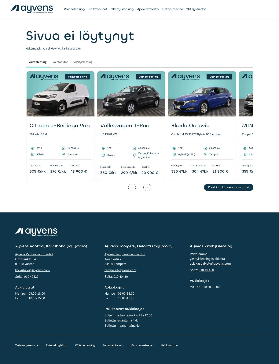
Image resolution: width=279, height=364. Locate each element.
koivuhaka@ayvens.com (32, 270)
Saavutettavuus (113, 345)
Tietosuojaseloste (26, 345)
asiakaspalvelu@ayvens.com (210, 263)
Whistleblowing (85, 345)
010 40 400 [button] (206, 270)
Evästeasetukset (142, 345)
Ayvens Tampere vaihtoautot (125, 254)
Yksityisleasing (122, 9)
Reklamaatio (169, 345)
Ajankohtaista (148, 9)
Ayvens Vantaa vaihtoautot (34, 254)
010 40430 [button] (120, 276)
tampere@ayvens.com (120, 270)
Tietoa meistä (172, 9)
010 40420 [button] (31, 276)
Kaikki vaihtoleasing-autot (228, 187)
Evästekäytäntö (57, 345)
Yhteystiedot (196, 9)
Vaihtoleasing (74, 9)
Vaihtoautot (98, 9)
